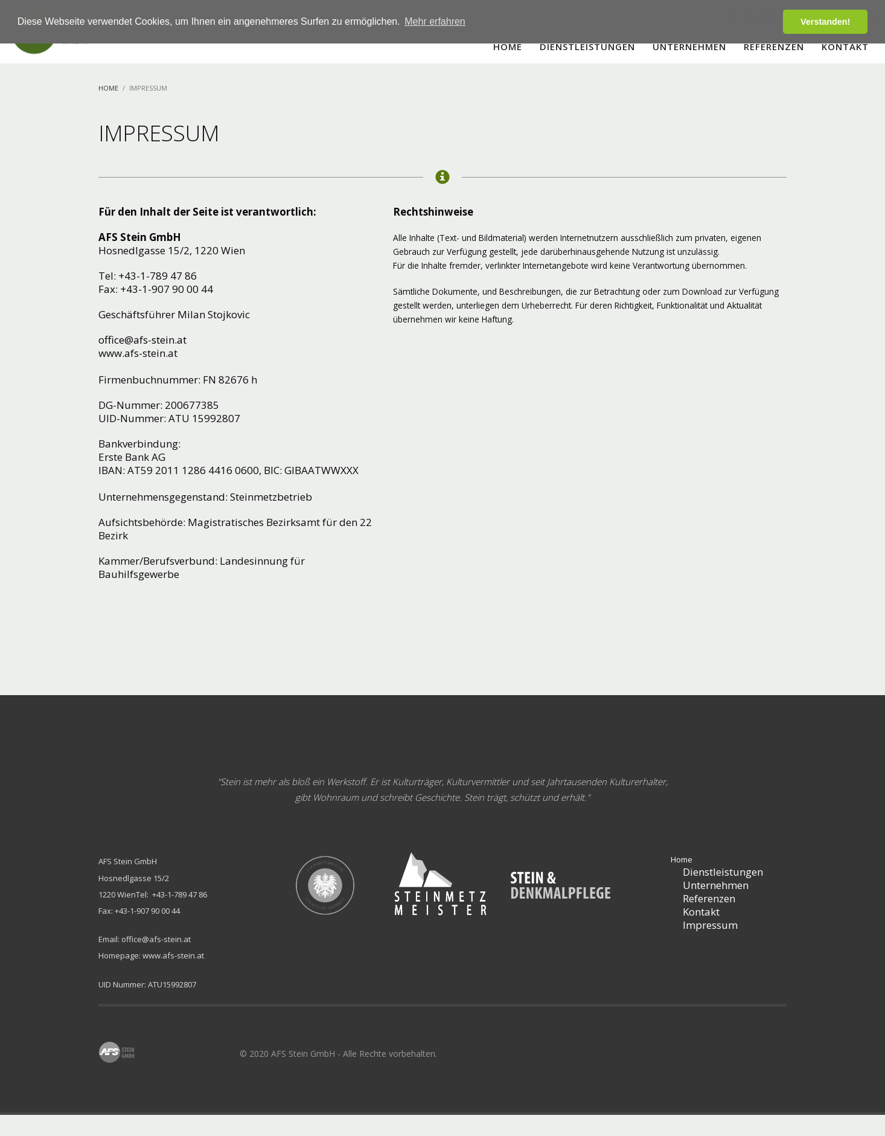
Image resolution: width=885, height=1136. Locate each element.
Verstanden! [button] (825, 22)
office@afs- (125, 340)
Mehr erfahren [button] (434, 21)
